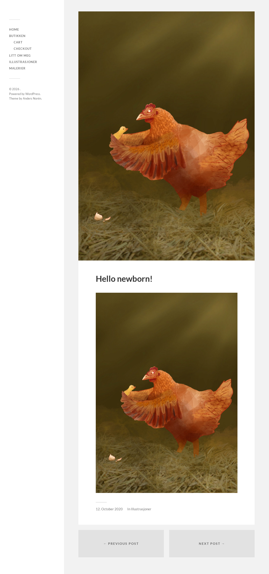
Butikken (17, 36)
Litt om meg (20, 55)
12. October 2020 (109, 509)
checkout (23, 48)
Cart (18, 42)
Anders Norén (32, 98)
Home (14, 29)
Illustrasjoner (23, 62)
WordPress (32, 94)
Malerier (17, 68)
